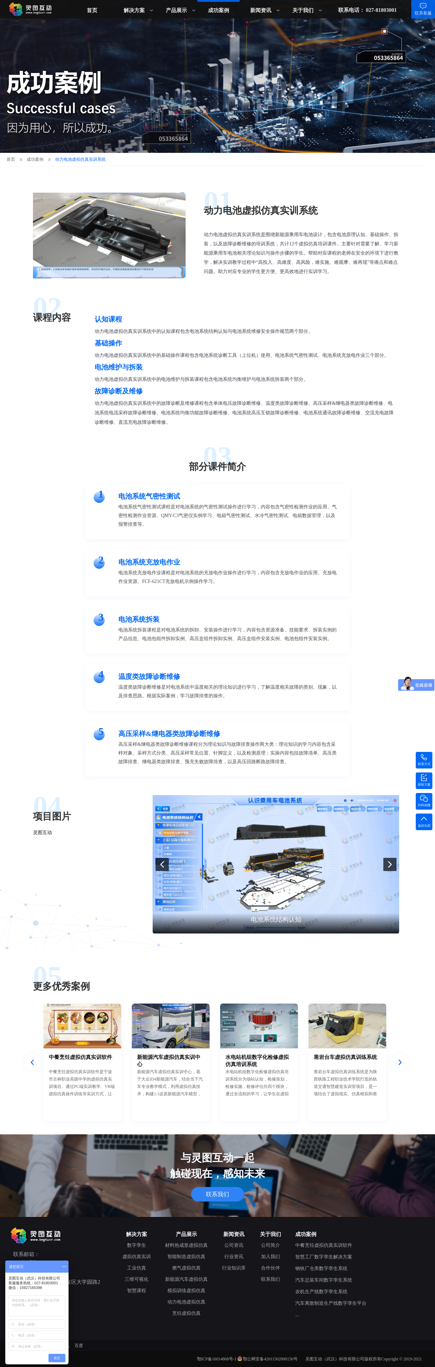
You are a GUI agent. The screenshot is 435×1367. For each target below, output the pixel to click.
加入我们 (270, 1256)
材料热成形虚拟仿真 (186, 1245)
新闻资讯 (260, 10)
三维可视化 (136, 1279)
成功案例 (218, 10)
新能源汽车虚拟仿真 (186, 1279)
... (297, 1314)
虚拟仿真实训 (136, 1256)
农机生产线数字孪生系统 (321, 1291)
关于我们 (302, 10)
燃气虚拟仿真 (186, 1268)
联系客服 (423, 13)
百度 (79, 1345)
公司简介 (270, 1245)
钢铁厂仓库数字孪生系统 (321, 1268)
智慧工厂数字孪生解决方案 (323, 1256)
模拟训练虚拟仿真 (186, 1290)
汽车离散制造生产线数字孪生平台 (330, 1303)
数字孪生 (136, 1245)
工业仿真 (136, 1268)
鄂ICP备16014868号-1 (216, 1359)
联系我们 (217, 1194)
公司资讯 (233, 1245)
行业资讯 (233, 1256)
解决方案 (134, 10)
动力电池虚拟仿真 (186, 1302)
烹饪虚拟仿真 (186, 1313)
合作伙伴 (270, 1268)
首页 (92, 10)
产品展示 (176, 10)
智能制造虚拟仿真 (186, 1256)
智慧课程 (136, 1290)
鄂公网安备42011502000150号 (270, 1359)
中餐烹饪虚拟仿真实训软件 (323, 1245)
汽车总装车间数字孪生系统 (323, 1280)
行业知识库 (234, 1268)
